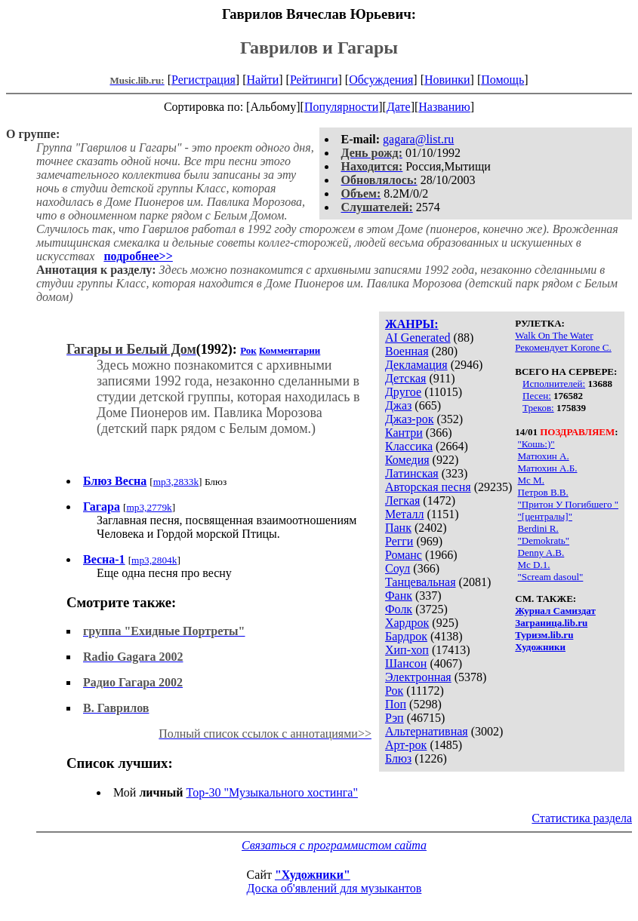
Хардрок (407, 622)
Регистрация (203, 79)
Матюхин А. (543, 456)
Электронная (418, 677)
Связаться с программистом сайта (334, 845)
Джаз (398, 405)
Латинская (412, 473)
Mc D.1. (534, 564)
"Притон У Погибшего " (568, 504)
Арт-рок (406, 744)
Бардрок (406, 636)
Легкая (402, 500)
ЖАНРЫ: (412, 324)
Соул (397, 568)
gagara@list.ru (418, 139)
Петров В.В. (543, 492)
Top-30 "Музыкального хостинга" (272, 792)
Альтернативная (426, 731)
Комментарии (289, 350)
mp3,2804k (154, 560)
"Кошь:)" (536, 444)
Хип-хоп (407, 649)
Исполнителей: (553, 383)
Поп (395, 704)
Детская (406, 378)
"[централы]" (545, 516)
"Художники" (312, 874)
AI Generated (418, 337)
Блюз (398, 758)
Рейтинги (314, 79)
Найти (262, 79)
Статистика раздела (582, 818)
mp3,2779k (148, 507)
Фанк (398, 595)
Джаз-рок (409, 419)
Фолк (398, 609)
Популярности (341, 106)
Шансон (406, 663)
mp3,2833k (176, 481)
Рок (394, 690)
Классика (409, 446)
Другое (403, 391)
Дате (399, 106)
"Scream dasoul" (551, 576)
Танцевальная (420, 582)
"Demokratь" (544, 540)
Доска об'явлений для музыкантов (334, 888)
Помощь (502, 79)
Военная (407, 351)
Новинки (447, 79)
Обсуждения (381, 79)
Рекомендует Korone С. (563, 347)
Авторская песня (428, 486)
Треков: (538, 407)
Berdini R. (538, 528)
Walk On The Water (554, 335)
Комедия (407, 459)
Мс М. (531, 480)
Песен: (536, 395)
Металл (404, 514)
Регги (399, 541)
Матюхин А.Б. (548, 468)
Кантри (404, 432)
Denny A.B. (541, 552)
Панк (398, 527)
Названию (444, 106)
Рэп (394, 717)
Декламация (416, 364)
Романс (403, 554)
